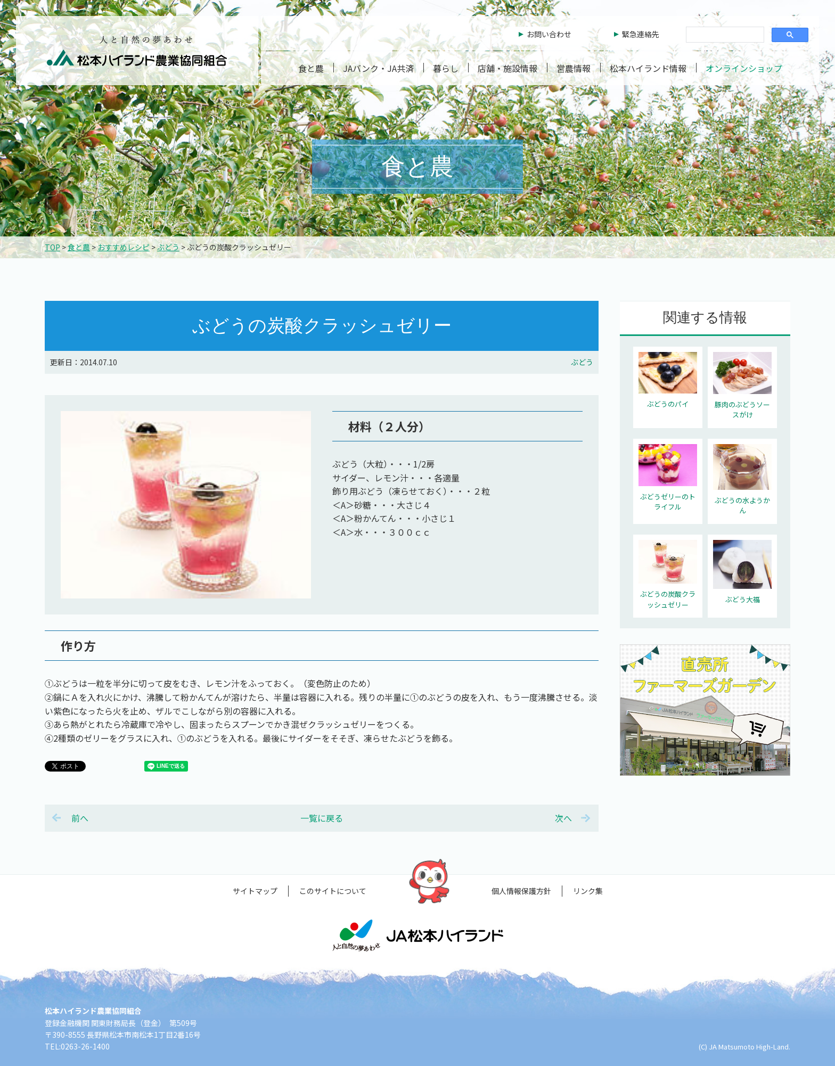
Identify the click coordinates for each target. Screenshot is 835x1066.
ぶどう (168, 247)
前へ (79, 817)
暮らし (446, 68)
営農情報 (573, 68)
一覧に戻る (321, 817)
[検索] (724, 35)
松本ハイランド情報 (648, 68)
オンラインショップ (744, 68)
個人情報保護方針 (521, 890)
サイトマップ (255, 890)
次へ (563, 817)
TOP (52, 247)
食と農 (311, 68)
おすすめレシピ (123, 247)
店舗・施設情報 (507, 68)
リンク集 (588, 890)
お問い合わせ (549, 34)
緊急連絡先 (640, 34)
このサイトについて (332, 890)
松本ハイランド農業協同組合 (137, 50)
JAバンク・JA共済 (378, 68)
